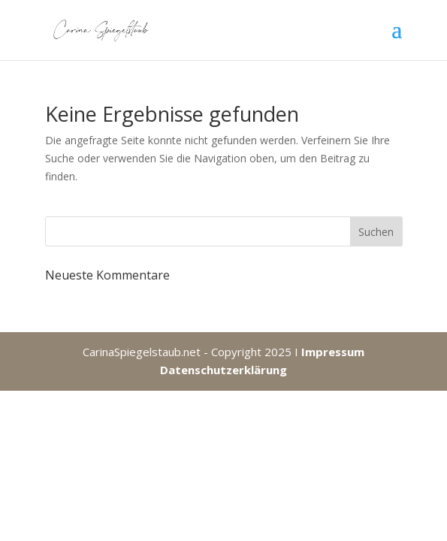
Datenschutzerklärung (223, 369)
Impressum (332, 351)
